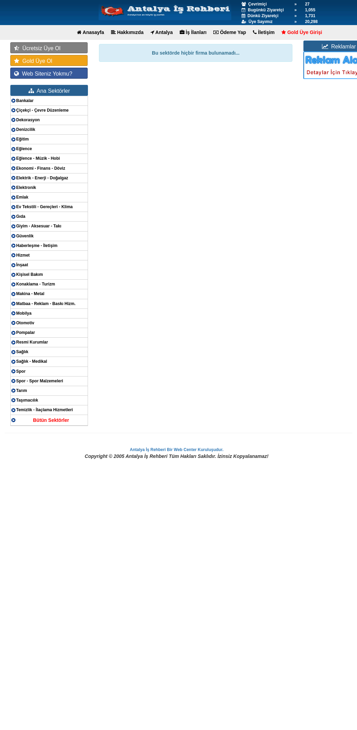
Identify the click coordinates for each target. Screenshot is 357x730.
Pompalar (25, 332)
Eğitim (22, 139)
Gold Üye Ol (33, 61)
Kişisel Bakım (29, 274)
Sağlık (22, 351)
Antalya (161, 32)
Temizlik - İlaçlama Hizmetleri (44, 409)
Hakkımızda (127, 32)
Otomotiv (25, 323)
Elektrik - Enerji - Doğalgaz (42, 178)
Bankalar (25, 100)
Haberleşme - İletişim (36, 245)
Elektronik (26, 187)
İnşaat (22, 264)
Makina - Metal (30, 293)
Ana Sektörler (49, 91)
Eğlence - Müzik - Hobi (38, 158)
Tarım (21, 390)
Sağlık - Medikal (31, 361)
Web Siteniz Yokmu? (43, 74)
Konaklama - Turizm (35, 284)
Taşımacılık (27, 400)
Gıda (20, 216)
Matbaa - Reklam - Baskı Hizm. (46, 303)
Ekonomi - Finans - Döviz (40, 168)
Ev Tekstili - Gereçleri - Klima (44, 206)
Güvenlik (25, 236)
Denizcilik (25, 129)
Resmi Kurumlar (32, 342)
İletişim (264, 32)
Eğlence (24, 148)
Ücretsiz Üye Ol (37, 48)
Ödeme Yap (229, 32)
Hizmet (23, 255)
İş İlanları (193, 32)
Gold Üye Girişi (301, 32)
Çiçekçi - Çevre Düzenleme (42, 110)
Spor (20, 371)
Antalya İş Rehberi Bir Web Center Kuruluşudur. (177, 449)
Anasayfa (90, 32)
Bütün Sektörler (51, 420)
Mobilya (24, 313)
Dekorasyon (28, 119)
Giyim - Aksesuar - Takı (38, 226)
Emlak (22, 197)
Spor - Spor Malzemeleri (39, 381)
